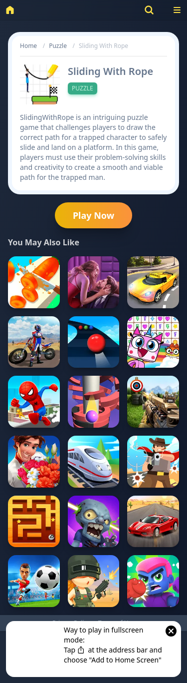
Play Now (93, 215)
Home (28, 45)
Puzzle (58, 45)
